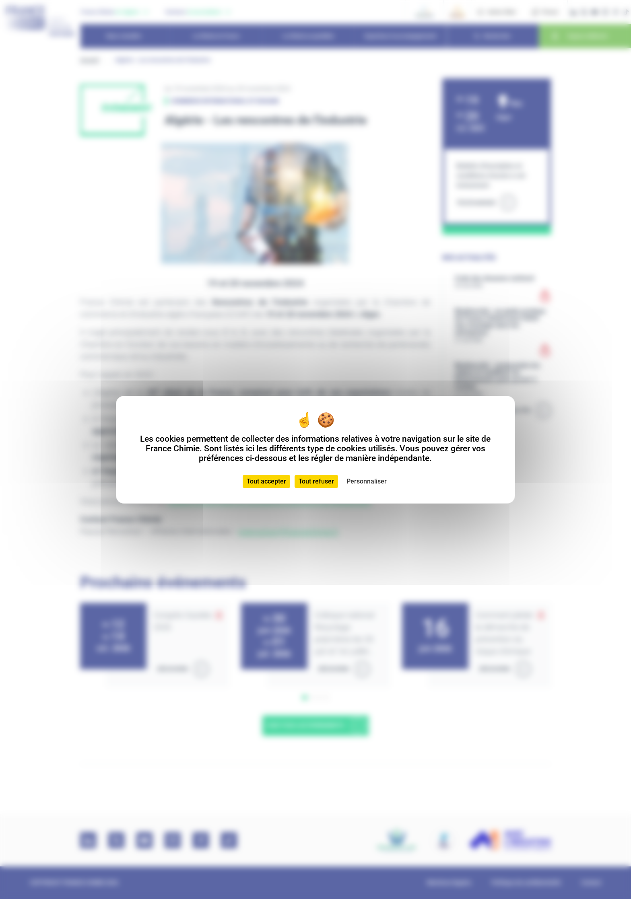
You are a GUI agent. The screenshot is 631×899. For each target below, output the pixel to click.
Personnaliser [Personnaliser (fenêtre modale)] (366, 481)
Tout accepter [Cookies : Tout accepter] (266, 481)
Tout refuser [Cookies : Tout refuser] (316, 481)
